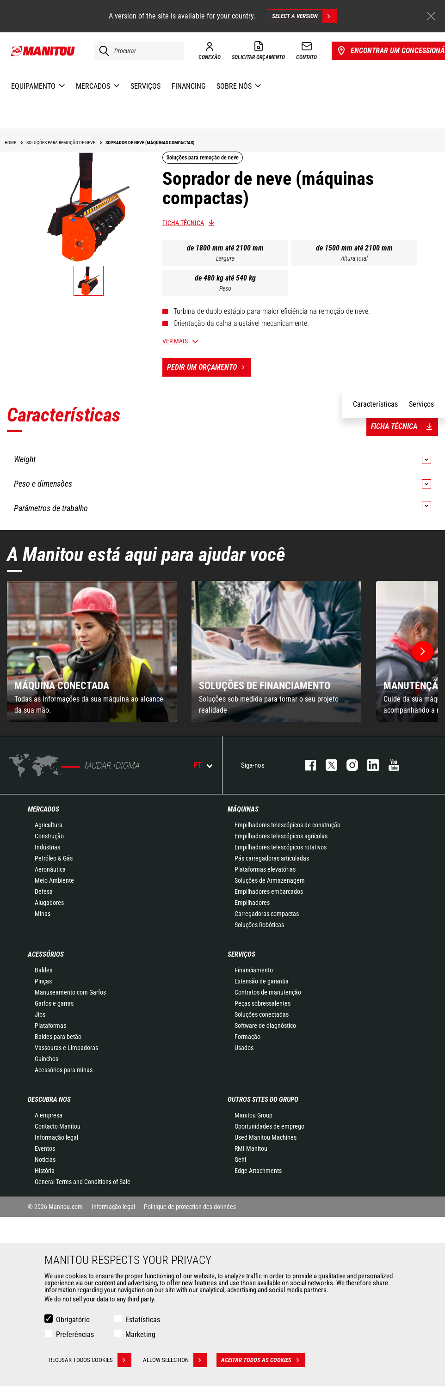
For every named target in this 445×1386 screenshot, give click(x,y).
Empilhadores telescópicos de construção (287, 825)
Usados (244, 1047)
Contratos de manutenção (268, 992)
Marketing (140, 1334)
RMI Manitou (251, 1148)
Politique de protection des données (190, 1206)
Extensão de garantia (262, 981)
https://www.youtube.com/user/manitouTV (389, 765)
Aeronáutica (50, 869)
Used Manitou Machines (266, 1137)
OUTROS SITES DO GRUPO (263, 1099)
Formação (247, 1036)
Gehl (240, 1159)
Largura (225, 258)
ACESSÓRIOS (46, 954)
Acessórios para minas (64, 1070)
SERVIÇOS (241, 954)
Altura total (354, 258)
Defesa (44, 891)
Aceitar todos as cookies (263, 1360)
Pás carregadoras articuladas (272, 858)
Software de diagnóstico (265, 1025)
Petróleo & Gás (54, 858)
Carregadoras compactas (267, 913)
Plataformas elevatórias (265, 869)
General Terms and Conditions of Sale (82, 1181)
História (45, 1170)
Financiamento (254, 970)
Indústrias (47, 847)
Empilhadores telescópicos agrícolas (281, 836)
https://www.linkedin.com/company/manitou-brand (368, 765)
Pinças (43, 981)
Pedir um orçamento (209, 367)
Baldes (43, 970)
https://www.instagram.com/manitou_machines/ (347, 765)
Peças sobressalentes (262, 1003)
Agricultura (48, 825)
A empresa (48, 1115)
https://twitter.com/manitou (326, 765)
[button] (422, 651)
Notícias (45, 1159)
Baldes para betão (58, 1036)
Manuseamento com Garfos (70, 992)
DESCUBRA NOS (49, 1099)
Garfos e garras (54, 1003)
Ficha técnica (183, 222)
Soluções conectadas (262, 1014)
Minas (42, 913)
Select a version (304, 16)
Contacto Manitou (57, 1126)
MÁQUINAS (243, 809)
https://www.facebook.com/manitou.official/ (306, 765)
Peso (225, 288)
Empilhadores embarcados (269, 891)
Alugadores (49, 902)
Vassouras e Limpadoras (66, 1047)
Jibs (40, 1014)
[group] (92, 651)
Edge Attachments (258, 1170)
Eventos (45, 1148)
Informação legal (56, 1137)
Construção (49, 836)
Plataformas (50, 1025)
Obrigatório (73, 1319)
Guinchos (46, 1058)
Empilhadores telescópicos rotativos (281, 847)
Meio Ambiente (54, 880)
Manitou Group (253, 1115)
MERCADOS (43, 809)
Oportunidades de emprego (269, 1126)
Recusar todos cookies (90, 1360)
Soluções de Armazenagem (270, 880)
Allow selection (175, 1360)
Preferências (75, 1334)
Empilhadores (252, 902)
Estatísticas (142, 1319)
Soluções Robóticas (259, 924)
